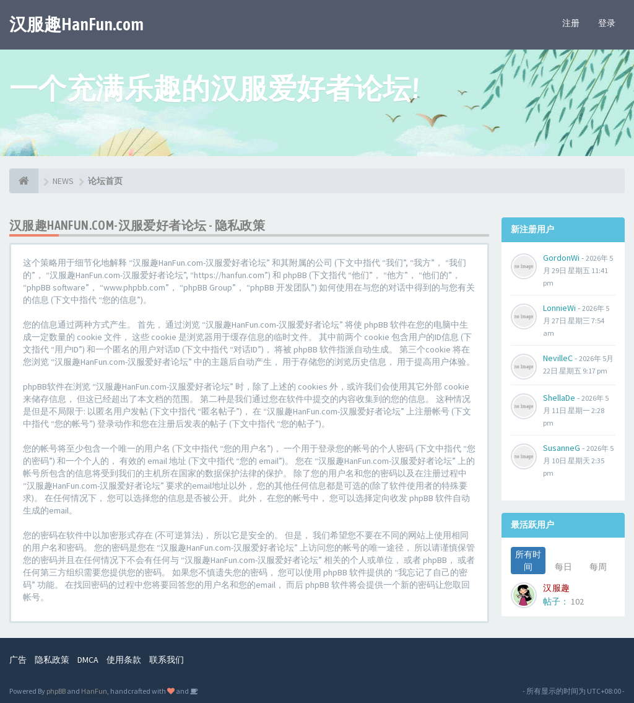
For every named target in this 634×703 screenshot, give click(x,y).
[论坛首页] (23, 180)
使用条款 (123, 659)
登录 (606, 22)
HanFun (94, 691)
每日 (563, 566)
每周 (598, 566)
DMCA (87, 659)
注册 (571, 22)
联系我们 (166, 659)
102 (577, 601)
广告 (18, 659)
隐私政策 (52, 659)
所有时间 (528, 560)
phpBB (56, 691)
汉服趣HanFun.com (76, 24)
